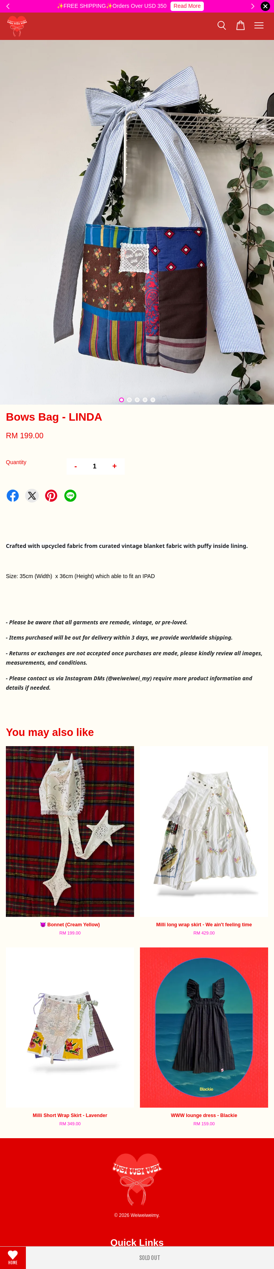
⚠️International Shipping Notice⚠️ (164, 6)
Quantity (16, 462)
